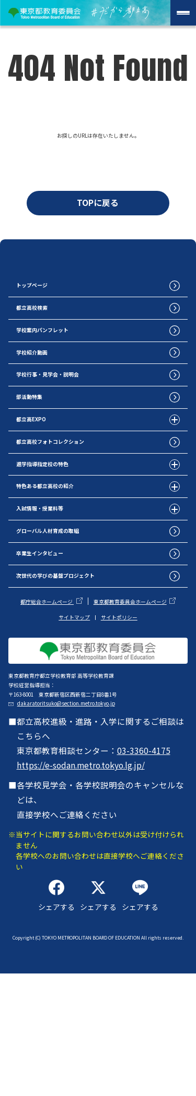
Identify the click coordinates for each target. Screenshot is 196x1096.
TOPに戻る (98, 207)
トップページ (43, 306)
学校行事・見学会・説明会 (68, 410)
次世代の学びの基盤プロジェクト (81, 643)
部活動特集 (39, 436)
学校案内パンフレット (60, 358)
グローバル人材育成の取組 (68, 592)
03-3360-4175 (145, 859)
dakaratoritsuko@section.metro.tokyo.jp (102, 807)
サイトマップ (74, 686)
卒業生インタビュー (56, 618)
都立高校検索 (43, 332)
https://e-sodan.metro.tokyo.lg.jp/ (82, 874)
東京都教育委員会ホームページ (130, 671)
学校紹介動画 (43, 384)
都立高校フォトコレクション (72, 488)
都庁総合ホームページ (47, 671)
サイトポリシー (119, 686)
